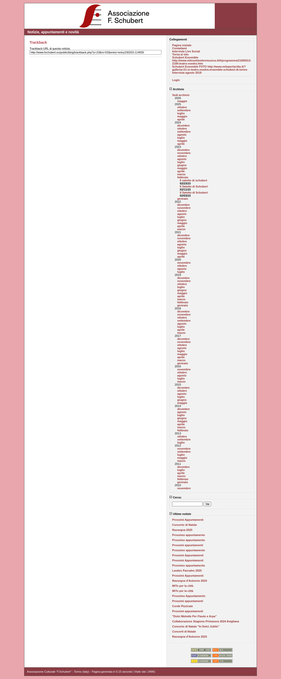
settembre (184, 110)
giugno (182, 165)
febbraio (182, 177)
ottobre (182, 107)
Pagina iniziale (181, 45)
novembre (184, 152)
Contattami (179, 48)
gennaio (182, 198)
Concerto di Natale (184, 524)
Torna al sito (180, 54)
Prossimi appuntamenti (187, 545)
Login (176, 80)
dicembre (183, 125)
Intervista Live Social (186, 51)
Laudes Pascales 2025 (187, 570)
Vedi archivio (180, 95)
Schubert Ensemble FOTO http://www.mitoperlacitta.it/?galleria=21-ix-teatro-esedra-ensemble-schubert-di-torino (209, 68)
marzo (181, 174)
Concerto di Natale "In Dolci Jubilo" (195, 626)
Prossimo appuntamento (188, 534)
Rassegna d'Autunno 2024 (189, 580)
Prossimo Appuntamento (188, 595)
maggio (182, 101)
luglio (181, 113)
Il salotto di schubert (193, 180)
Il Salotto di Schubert (194, 186)
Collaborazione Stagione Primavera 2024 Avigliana (205, 621)
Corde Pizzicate (182, 606)
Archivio (176, 89)
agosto (181, 134)
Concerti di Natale (184, 631)
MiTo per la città (182, 585)
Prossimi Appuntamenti (187, 519)
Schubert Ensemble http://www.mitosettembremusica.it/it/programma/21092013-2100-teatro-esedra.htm (211, 60)
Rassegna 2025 (182, 529)
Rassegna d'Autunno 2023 (189, 636)
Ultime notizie (180, 513)
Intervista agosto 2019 (187, 72)
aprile (181, 119)
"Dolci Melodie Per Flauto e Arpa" (194, 616)
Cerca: (175, 497)
